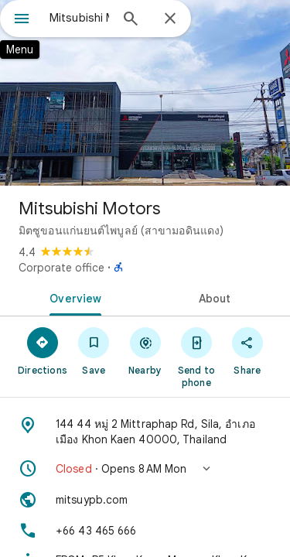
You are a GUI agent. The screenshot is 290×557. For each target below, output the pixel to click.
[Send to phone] (196, 356)
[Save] (93, 350)
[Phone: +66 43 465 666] (145, 530)
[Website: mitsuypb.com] (145, 499)
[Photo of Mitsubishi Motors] (145, 93)
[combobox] (79, 18)
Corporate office (61, 268)
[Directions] (42, 350)
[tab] (72, 297)
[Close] (170, 19)
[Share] (247, 350)
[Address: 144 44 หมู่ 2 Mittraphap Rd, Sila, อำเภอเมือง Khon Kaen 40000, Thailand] (145, 431)
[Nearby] (144, 350)
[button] (145, 468)
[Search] (130, 20)
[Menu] (21, 20)
